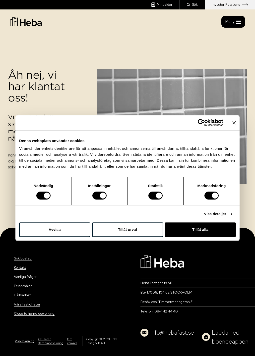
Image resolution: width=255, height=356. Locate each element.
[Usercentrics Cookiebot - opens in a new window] (201, 122)
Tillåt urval (127, 229)
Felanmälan (23, 286)
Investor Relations (230, 4)
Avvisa (55, 229)
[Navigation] (162, 261)
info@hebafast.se (167, 333)
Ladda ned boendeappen (225, 337)
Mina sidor (162, 4)
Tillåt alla (200, 229)
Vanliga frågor (25, 276)
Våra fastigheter (27, 304)
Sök (192, 4)
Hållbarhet (22, 295)
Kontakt (20, 267)
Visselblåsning (24, 341)
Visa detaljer (215, 214)
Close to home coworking (34, 313)
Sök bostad (23, 258)
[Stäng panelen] (234, 122)
